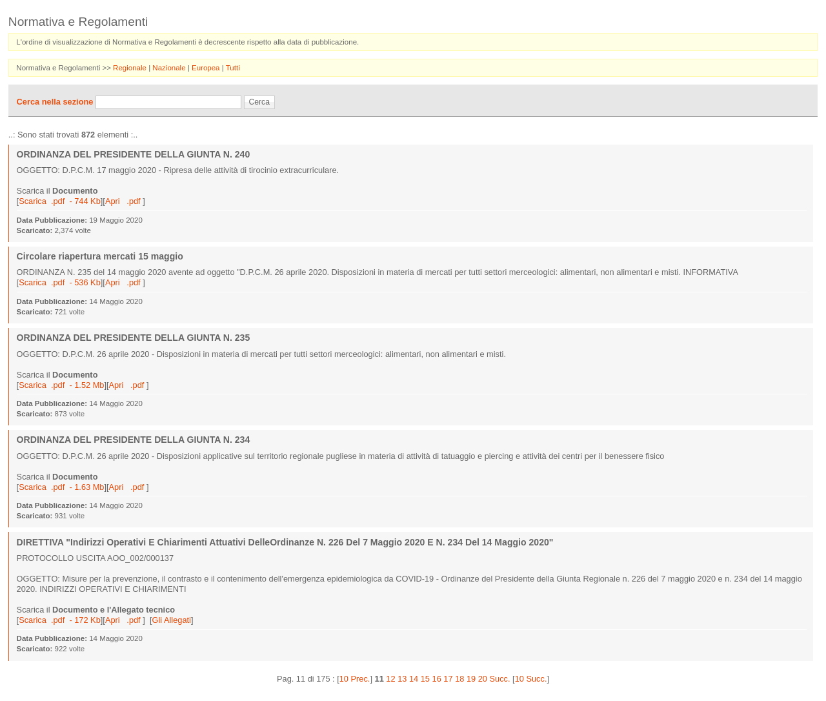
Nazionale (169, 68)
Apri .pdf (124, 201)
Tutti (233, 68)
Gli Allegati (171, 620)
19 (471, 679)
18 (459, 679)
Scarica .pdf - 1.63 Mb (61, 487)
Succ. (500, 679)
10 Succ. (531, 679)
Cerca (259, 102)
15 (425, 679)
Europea (207, 68)
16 (436, 679)
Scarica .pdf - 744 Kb (60, 201)
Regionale (130, 68)
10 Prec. (354, 679)
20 (482, 679)
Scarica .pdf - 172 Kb (60, 620)
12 (390, 679)
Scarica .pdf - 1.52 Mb (61, 385)
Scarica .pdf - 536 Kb (60, 282)
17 (447, 679)
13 (402, 679)
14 (413, 679)
